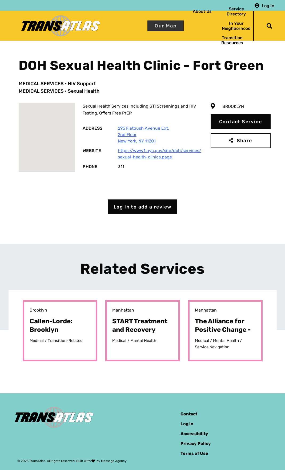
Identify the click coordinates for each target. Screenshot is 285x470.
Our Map (165, 26)
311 (121, 166)
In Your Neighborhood (236, 26)
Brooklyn (233, 106)
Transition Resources (232, 40)
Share (244, 141)
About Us (202, 11)
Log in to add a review (143, 207)
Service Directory (236, 11)
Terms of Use (194, 453)
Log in (186, 423)
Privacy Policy (195, 443)
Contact (188, 413)
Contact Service (240, 122)
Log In (268, 5)
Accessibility (194, 433)
